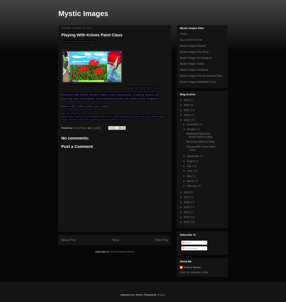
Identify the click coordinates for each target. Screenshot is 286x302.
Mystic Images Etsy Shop (194, 51)
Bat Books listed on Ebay (200, 141)
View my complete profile (194, 272)
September (193, 156)
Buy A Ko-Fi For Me (191, 39)
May (189, 176)
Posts (186, 242)
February (192, 185)
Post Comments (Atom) (122, 251)
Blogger (161, 294)
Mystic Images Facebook (194, 69)
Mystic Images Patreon (193, 45)
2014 (187, 212)
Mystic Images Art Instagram (196, 57)
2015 (187, 207)
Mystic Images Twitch (192, 63)
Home (115, 240)
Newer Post (68, 240)
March (191, 180)
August (191, 161)
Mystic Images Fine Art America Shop (201, 75)
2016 (187, 202)
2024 (187, 100)
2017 (187, 197)
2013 (187, 217)
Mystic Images (83, 13)
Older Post (161, 240)
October (192, 129)
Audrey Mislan (192, 267)
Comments (189, 248)
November (193, 124)
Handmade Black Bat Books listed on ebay (199, 135)
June (190, 170)
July (189, 166)
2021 (187, 110)
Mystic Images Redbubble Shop (198, 81)
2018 (187, 192)
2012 (187, 222)
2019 (187, 119)
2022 (187, 105)
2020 (187, 115)
